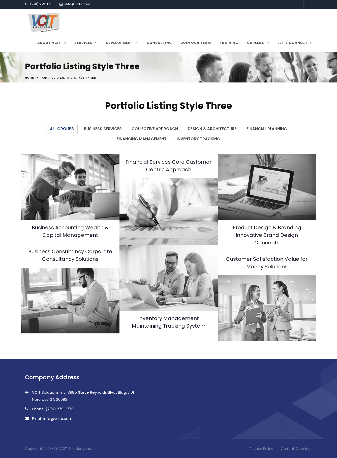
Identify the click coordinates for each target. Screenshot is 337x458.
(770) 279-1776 (41, 4)
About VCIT (49, 42)
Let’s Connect (293, 42)
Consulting (159, 42)
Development (119, 42)
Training (229, 42)
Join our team (196, 42)
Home (29, 77)
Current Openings (296, 448)
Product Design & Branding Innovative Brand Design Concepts (267, 234)
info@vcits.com (77, 4)
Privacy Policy (261, 448)
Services (83, 42)
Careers (255, 42)
